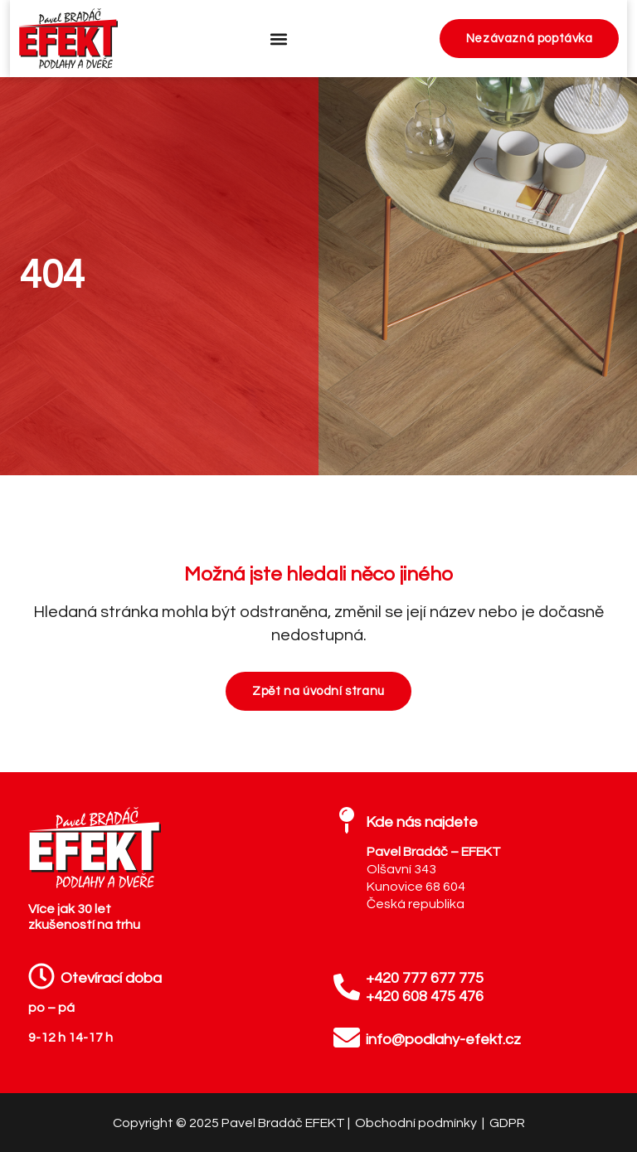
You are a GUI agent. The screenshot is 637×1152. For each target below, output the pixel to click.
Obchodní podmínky (417, 1123)
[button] (278, 38)
